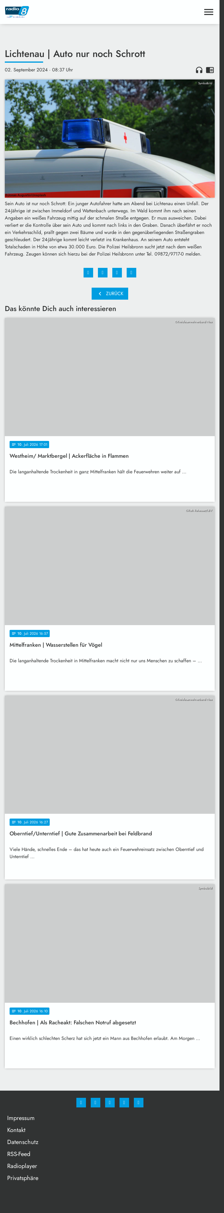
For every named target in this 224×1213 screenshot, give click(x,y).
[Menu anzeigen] (209, 12)
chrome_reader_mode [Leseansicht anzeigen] (210, 70)
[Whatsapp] (110, 1102)
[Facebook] (81, 1102)
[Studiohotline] (124, 1102)
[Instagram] (95, 1102)
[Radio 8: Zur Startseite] (57, 12)
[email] (138, 1102)
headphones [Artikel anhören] (199, 70)
